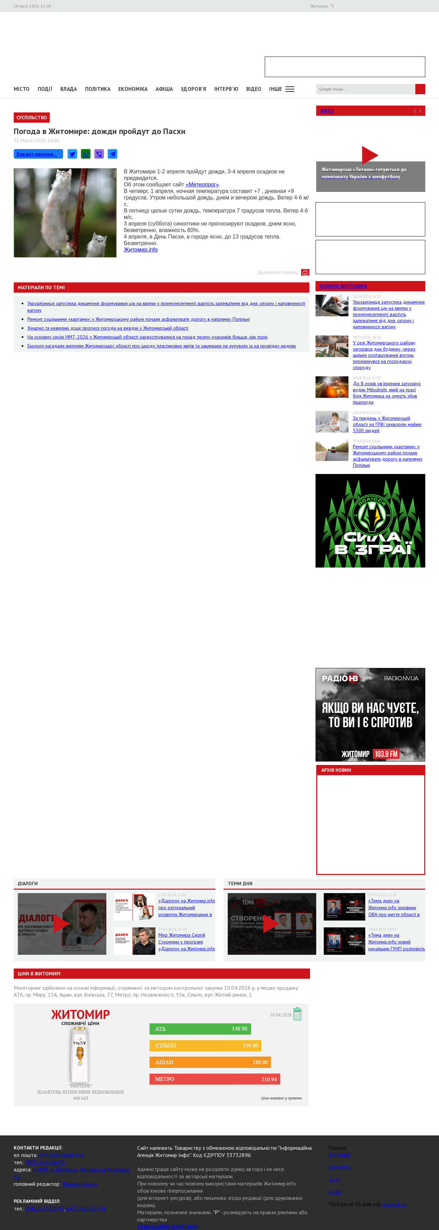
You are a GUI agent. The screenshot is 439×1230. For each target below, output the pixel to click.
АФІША (164, 89)
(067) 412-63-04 (85, 1208)
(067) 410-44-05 (45, 1162)
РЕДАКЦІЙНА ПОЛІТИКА (167, 1226)
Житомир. (141, 250)
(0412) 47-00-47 (45, 1208)
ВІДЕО (254, 89)
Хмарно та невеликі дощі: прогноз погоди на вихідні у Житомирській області (107, 328)
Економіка (133, 89)
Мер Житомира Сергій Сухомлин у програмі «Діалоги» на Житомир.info (186, 942)
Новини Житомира (343, 286)
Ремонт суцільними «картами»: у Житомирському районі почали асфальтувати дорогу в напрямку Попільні (138, 319)
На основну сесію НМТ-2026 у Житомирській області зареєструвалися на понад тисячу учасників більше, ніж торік (147, 337)
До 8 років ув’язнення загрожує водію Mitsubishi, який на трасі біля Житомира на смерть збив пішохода (387, 392)
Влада (68, 89)
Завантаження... (36, 153)
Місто (22, 89)
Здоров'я (193, 89)
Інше (275, 89)
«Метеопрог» (202, 184)
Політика (97, 89)
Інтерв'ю (226, 89)
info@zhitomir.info (61, 1155)
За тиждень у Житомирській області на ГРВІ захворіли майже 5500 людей (387, 424)
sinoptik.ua (394, 1204)
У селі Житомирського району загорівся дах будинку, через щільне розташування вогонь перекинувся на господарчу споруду (384, 355)
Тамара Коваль (79, 1183)
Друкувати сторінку (277, 272)
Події (45, 89)
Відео (327, 111)
